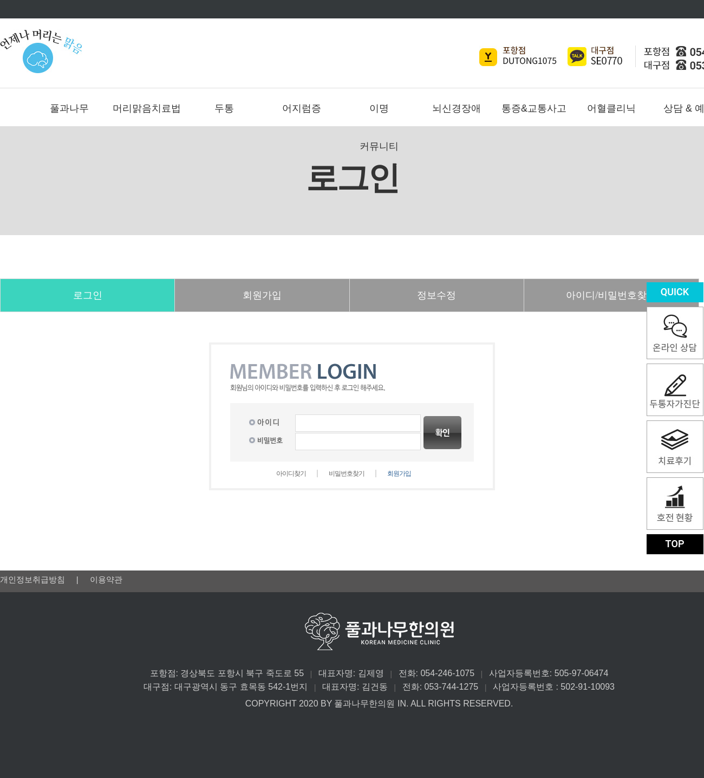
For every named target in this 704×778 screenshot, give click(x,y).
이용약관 (106, 579)
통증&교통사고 (533, 108)
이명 (379, 108)
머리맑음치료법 (147, 108)
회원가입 (262, 295)
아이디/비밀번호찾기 (611, 295)
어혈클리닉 (611, 108)
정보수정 (436, 295)
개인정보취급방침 (33, 579)
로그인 (87, 295)
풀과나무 (69, 108)
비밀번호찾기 (346, 473)
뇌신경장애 (456, 108)
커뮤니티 (379, 146)
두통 (224, 108)
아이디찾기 (291, 473)
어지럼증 (301, 108)
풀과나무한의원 (361, 50)
